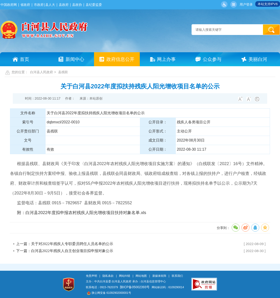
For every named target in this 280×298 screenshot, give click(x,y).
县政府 (64, 5)
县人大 (50, 5)
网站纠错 (124, 275)
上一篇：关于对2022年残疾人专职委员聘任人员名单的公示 (64, 244)
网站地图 (141, 275)
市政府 (39, 5)
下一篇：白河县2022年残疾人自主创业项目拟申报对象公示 (64, 251)
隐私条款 (108, 275)
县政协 (77, 5)
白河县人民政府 (41, 72)
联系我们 (177, 275)
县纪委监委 (94, 5)
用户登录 (246, 4)
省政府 (25, 5)
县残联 (63, 72)
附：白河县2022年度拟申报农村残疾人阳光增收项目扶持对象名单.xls (81, 212)
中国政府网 (8, 5)
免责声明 (91, 275)
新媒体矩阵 (159, 275)
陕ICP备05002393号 (135, 287)
